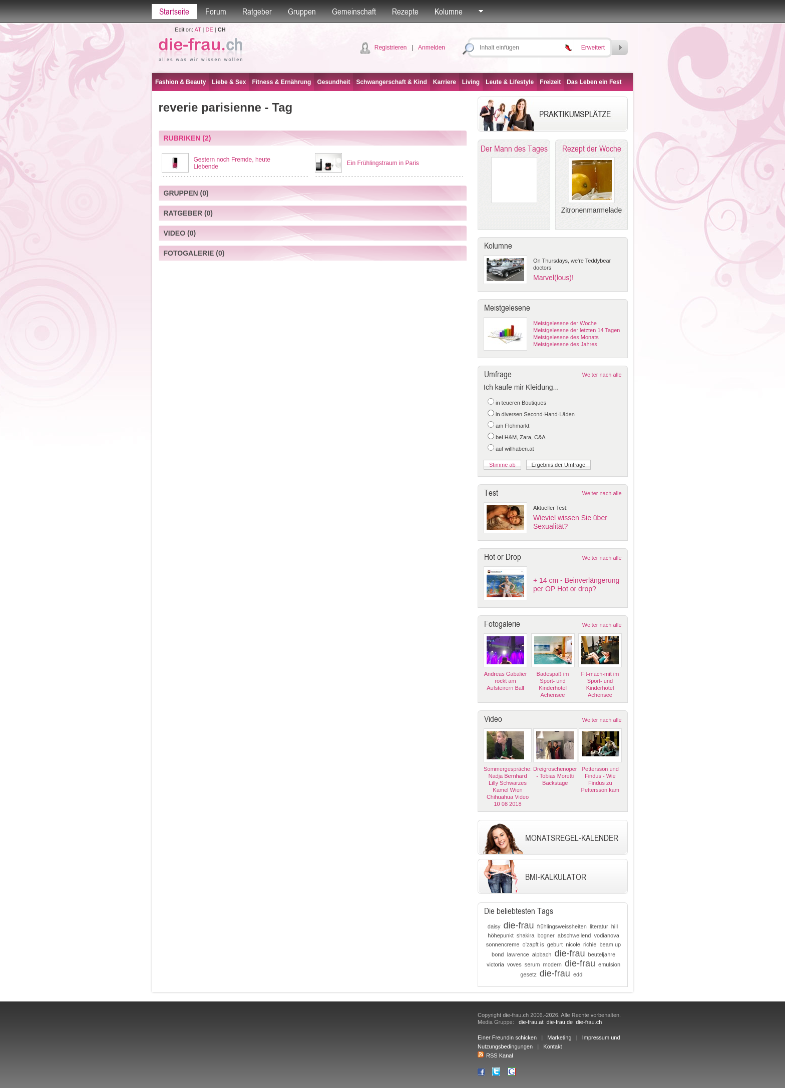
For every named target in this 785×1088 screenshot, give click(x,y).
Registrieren (390, 47)
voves (514, 964)
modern (552, 964)
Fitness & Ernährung (281, 82)
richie (589, 944)
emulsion (609, 964)
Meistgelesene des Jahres (565, 344)
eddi (578, 974)
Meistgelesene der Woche (565, 323)
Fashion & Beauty (180, 82)
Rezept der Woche (591, 149)
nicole (573, 944)
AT (197, 30)
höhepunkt (500, 935)
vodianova (606, 935)
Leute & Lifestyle (510, 82)
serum (532, 964)
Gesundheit (333, 82)
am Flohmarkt (512, 426)
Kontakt (552, 1046)
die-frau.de (560, 1022)
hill (614, 926)
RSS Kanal (495, 1055)
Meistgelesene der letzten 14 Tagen (576, 330)
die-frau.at (531, 1022)
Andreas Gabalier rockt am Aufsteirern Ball (505, 681)
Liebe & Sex (229, 82)
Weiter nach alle (602, 375)
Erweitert (593, 47)
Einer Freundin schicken (507, 1037)
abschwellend (574, 935)
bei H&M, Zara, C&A (521, 437)
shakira (525, 935)
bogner (545, 935)
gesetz (528, 974)
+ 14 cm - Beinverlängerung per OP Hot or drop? (576, 584)
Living (471, 82)
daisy (494, 926)
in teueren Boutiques (521, 403)
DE (209, 30)
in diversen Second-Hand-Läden (535, 414)
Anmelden (431, 47)
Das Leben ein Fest (594, 82)
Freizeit (550, 82)
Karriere (444, 82)
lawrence (518, 954)
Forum (215, 12)
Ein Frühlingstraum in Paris (383, 163)
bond (498, 954)
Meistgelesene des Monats (566, 337)
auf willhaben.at (515, 449)
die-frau (519, 925)
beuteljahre (601, 954)
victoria (495, 964)
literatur (599, 926)
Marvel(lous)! (553, 278)
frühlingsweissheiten (562, 926)
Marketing (559, 1037)
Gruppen (302, 12)
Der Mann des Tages (514, 149)
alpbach (542, 954)
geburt (555, 944)
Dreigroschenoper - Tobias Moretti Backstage (555, 776)
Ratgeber (257, 12)
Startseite (174, 12)
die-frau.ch (589, 1022)
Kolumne (449, 12)
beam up (610, 944)
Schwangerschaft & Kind (391, 82)
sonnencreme (503, 944)
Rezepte (405, 12)
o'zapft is (533, 944)
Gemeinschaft (354, 12)
